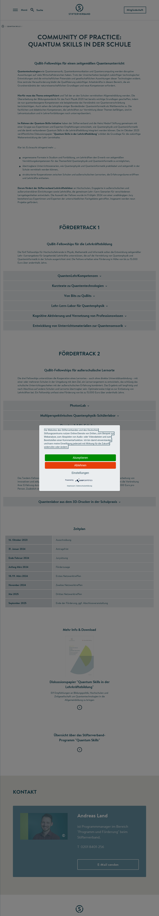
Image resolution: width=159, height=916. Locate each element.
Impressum (71, 486)
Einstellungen (80, 473)
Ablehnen (80, 465)
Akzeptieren (80, 457)
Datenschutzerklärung (84, 486)
